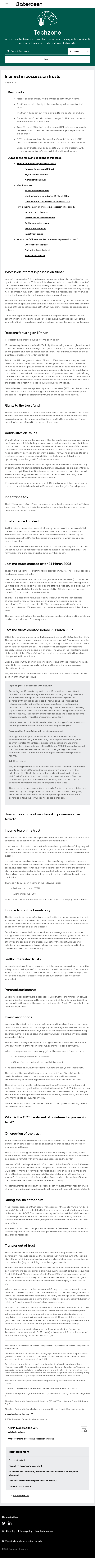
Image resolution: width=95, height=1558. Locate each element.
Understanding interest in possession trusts (30, 1438)
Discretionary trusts (19, 1486)
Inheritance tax (24, 185)
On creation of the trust (36, 244)
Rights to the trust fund (36, 174)
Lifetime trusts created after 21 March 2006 (47, 196)
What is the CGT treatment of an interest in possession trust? (47, 239)
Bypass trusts (16, 1460)
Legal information (44, 1531)
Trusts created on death (37, 190)
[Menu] (7, 4)
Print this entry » (21, 1495)
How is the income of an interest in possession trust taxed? (46, 206)
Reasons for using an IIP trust (39, 168)
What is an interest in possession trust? (36, 163)
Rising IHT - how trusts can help (24, 1465)
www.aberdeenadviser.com (17, 1414)
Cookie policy (9, 1531)
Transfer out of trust (35, 255)
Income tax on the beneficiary (40, 217)
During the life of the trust (37, 250)
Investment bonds (34, 233)
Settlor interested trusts (37, 223)
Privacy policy (25, 1531)
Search (47, 59)
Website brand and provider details (23, 1541)
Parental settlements (35, 228)
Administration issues (35, 179)
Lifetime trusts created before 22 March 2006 (47, 201)
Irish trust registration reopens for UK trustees (32, 1480)
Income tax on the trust (36, 212)
